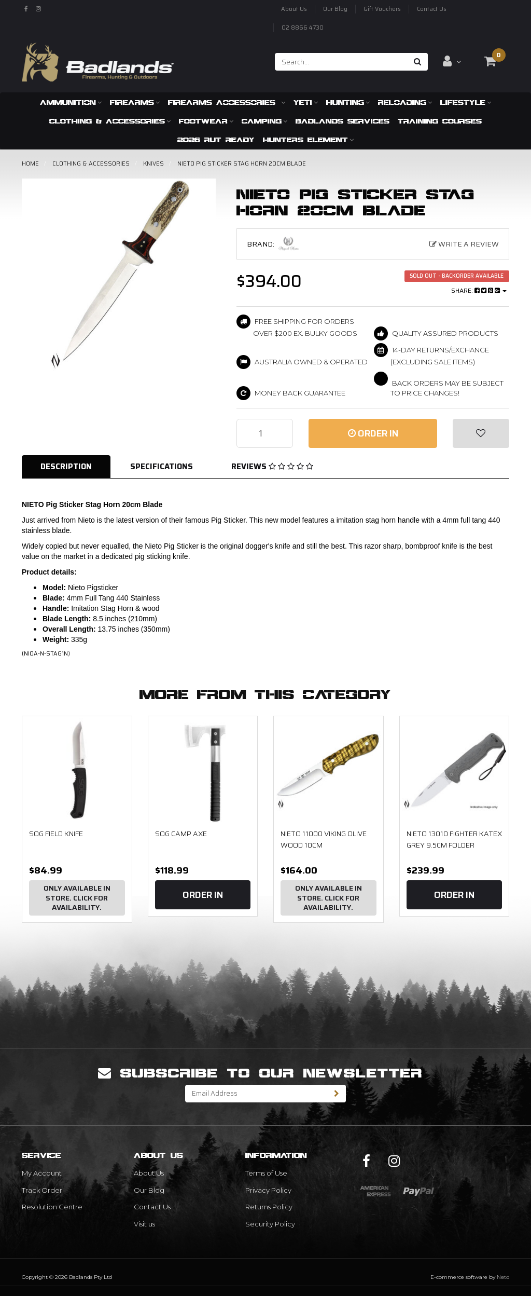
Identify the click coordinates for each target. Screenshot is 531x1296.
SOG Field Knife (56, 833)
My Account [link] (42, 1173)
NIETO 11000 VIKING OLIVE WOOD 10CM (324, 839)
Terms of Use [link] (266, 1173)
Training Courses (440, 121)
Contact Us (431, 9)
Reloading (405, 102)
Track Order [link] (42, 1190)
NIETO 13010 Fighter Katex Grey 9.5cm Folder (454, 839)
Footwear (206, 121)
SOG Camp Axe (181, 833)
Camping (264, 121)
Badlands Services (342, 121)
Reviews (272, 466)
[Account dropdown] (452, 61)
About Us (294, 9)
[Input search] (341, 62)
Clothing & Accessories (110, 121)
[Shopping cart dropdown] (490, 61)
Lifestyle (465, 102)
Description (66, 466)
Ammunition (71, 102)
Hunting (348, 102)
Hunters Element (308, 139)
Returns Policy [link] (268, 1207)
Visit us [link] (144, 1224)
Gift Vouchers (382, 9)
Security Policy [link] (270, 1224)
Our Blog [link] (149, 1190)
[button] (481, 433)
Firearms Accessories (226, 102)
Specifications (161, 466)
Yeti (306, 102)
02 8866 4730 (303, 27)
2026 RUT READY (216, 139)
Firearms (135, 102)
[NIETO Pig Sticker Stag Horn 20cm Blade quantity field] (264, 433)
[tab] (66, 467)
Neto (503, 1277)
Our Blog (335, 9)
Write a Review (464, 244)
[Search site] (418, 62)
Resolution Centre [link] (52, 1207)
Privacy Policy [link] (268, 1190)
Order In (373, 433)
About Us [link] (149, 1173)
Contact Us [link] (152, 1207)
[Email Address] (256, 1093)
